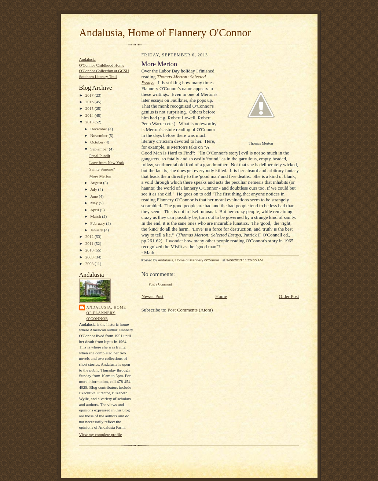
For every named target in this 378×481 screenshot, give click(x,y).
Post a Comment (160, 284)
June (94, 196)
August (96, 182)
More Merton (100, 176)
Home (221, 296)
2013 (90, 122)
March (96, 216)
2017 (90, 95)
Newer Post (153, 296)
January (97, 230)
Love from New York (106, 162)
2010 (90, 250)
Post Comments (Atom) (190, 310)
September (99, 149)
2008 (90, 263)
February (98, 223)
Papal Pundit (99, 155)
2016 (90, 102)
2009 (90, 257)
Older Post (289, 296)
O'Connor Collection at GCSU (104, 70)
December (99, 129)
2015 (90, 108)
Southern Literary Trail (98, 76)
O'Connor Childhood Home (102, 65)
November (99, 135)
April (95, 210)
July (94, 189)
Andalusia (87, 59)
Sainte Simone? (102, 169)
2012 (90, 236)
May (94, 203)
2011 (90, 243)
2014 (90, 115)
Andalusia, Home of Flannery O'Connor (165, 32)
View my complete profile (100, 434)
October (97, 142)
